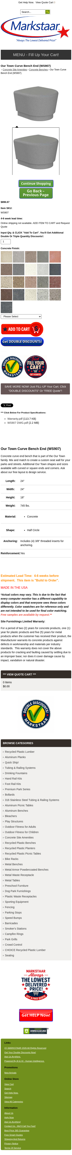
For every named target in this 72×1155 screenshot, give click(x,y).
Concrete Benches (38, 69)
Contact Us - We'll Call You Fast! (20, 1126)
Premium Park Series (17, 789)
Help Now (9, 1117)
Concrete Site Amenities (15, 69)
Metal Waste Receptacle (19, 875)
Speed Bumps (13, 917)
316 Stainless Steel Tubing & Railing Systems (32, 800)
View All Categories (13, 1101)
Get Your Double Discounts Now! (20, 1052)
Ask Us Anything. (12, 1056)
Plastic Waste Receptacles (21, 896)
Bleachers (11, 816)
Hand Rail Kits (13, 778)
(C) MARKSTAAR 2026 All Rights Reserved (25, 1048)
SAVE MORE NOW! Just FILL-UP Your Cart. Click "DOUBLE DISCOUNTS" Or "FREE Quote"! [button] (35, 388)
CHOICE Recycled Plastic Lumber (25, 950)
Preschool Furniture (16, 885)
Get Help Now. (26, 2)
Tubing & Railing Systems (20, 767)
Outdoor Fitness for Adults (20, 826)
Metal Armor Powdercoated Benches (26, 869)
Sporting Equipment (17, 901)
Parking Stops (13, 912)
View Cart (9, 1084)
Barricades (11, 923)
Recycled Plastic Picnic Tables (23, 853)
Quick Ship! (12, 762)
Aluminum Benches (16, 810)
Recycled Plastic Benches (20, 842)
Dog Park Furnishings (18, 891)
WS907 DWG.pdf (17, 422)
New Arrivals (10, 1073)
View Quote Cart (45, 2)
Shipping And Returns (14, 1139)
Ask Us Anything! (12, 1122)
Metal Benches (14, 864)
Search (7, 1088)
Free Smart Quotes (13, 1135)
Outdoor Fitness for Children (22, 832)
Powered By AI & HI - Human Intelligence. (24, 1061)
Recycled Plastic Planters (20, 848)
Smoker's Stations (15, 928)
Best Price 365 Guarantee (16, 1130)
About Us (8, 1113)
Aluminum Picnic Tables (19, 805)
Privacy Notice (11, 1143)
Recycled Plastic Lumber (19, 751)
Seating (9, 955)
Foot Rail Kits (13, 783)
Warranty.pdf (15, 418)
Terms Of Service (12, 1148)
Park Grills (11, 939)
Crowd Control (13, 944)
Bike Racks (11, 858)
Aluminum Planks (15, 757)
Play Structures (14, 821)
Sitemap (8, 1097)
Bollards (10, 794)
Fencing (10, 907)
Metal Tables (12, 880)
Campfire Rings (14, 933)
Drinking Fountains (16, 773)
